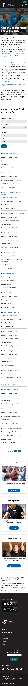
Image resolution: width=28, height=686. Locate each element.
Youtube (12, 669)
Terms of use (13, 683)
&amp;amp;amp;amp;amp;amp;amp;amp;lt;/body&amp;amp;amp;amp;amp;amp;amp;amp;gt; (14, 657)
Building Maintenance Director (12, 252)
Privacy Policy (5, 683)
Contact (4, 644)
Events (4, 641)
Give (24, 2)
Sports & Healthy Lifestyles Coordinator (14, 213)
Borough (3, 132)
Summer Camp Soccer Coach (12, 173)
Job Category (5, 124)
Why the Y (14, 528)
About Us (4, 629)
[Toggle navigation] (21, 5)
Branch (3, 138)
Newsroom (5, 638)
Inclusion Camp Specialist (11, 389)
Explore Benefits (14, 566)
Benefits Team (15, 590)
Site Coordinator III (9, 409)
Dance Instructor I (9, 273)
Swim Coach (7, 292)
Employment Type (6, 118)
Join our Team (14, 490)
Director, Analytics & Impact (11, 351)
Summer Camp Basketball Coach (13, 428)
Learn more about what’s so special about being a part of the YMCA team (12, 54)
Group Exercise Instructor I (11, 233)
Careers (4, 635)
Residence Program (7, 632)
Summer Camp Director (10, 331)
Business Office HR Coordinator (12, 153)
